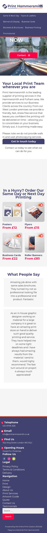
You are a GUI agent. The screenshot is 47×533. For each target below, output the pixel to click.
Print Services (10, 493)
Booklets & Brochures (13, 27)
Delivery (7, 473)
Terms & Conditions (14, 469)
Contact (23, 55)
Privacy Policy (10, 466)
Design (7, 487)
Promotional (9, 33)
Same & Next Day (11, 16)
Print (5, 483)
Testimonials (10, 506)
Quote (6, 499)
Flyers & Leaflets (28, 16)
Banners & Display (11, 22)
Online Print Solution (27, 527)
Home (6, 480)
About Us (8, 490)
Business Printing (33, 27)
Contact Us (9, 503)
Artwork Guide (11, 496)
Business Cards (28, 22)
